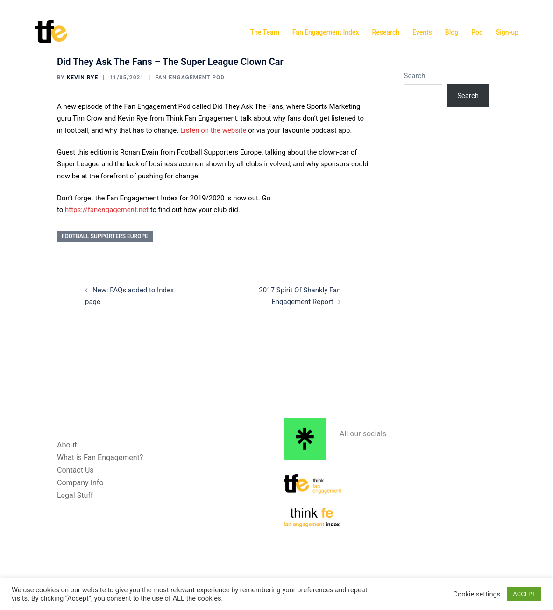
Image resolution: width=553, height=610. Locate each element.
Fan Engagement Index (325, 32)
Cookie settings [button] (476, 594)
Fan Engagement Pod (190, 77)
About (67, 444)
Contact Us (75, 470)
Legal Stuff (75, 495)
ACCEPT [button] (524, 593)
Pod (477, 32)
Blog (451, 32)
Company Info (80, 482)
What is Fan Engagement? (100, 457)
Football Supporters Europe (105, 236)
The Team (264, 32)
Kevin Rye (83, 77)
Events (422, 32)
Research (385, 32)
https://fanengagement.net (107, 210)
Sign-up (507, 32)
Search (414, 75)
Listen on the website (213, 130)
